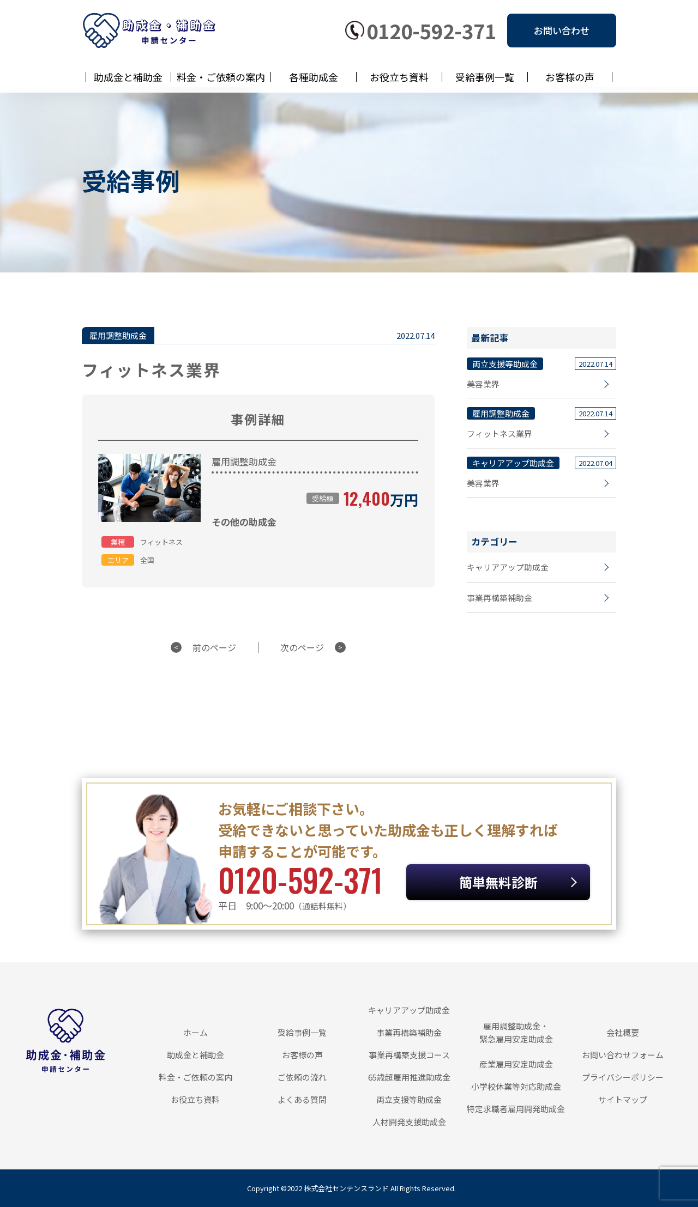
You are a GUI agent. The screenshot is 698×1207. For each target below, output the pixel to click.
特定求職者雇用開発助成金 (516, 1109)
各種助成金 (313, 77)
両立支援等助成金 (409, 1099)
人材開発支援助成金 (409, 1122)
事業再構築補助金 (499, 599)
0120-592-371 (431, 30)
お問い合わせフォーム (623, 1055)
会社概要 (622, 1032)
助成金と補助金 (128, 77)
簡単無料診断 (516, 882)
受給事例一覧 (484, 77)
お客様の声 (569, 77)
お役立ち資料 (399, 77)
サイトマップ (622, 1099)
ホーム (195, 1032)
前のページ (214, 647)
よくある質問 (302, 1099)
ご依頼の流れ (302, 1077)
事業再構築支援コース (409, 1055)
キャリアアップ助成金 (508, 568)
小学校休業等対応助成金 (516, 1086)
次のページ (302, 647)
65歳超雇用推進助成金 (409, 1077)
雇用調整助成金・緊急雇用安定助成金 (516, 1032)
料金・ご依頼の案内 (221, 77)
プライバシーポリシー (623, 1077)
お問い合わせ (561, 30)
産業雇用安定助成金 (516, 1064)
